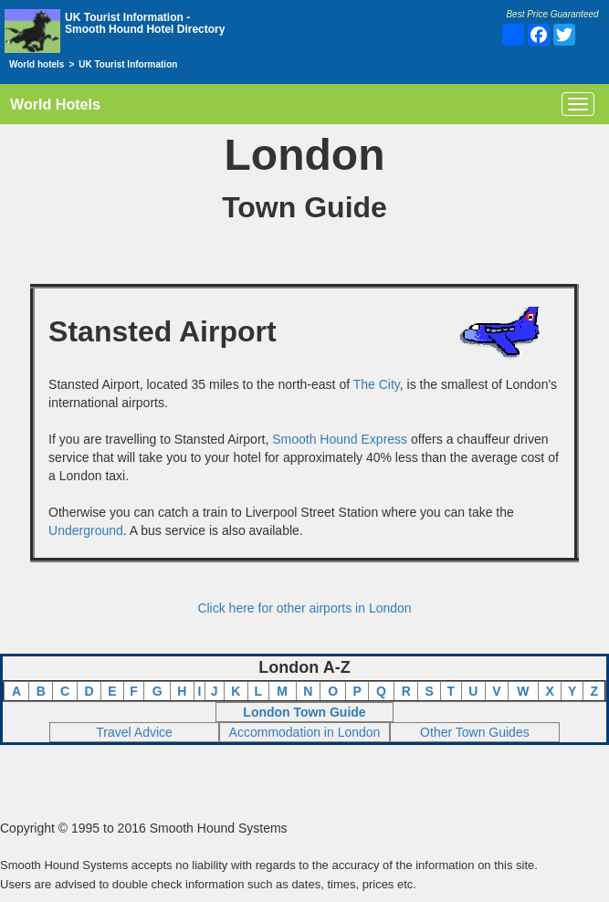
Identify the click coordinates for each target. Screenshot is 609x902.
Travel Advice (134, 732)
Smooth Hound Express (339, 439)
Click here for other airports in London (304, 608)
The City (376, 384)
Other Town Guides (475, 732)
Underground (85, 530)
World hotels (36, 64)
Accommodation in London (305, 732)
